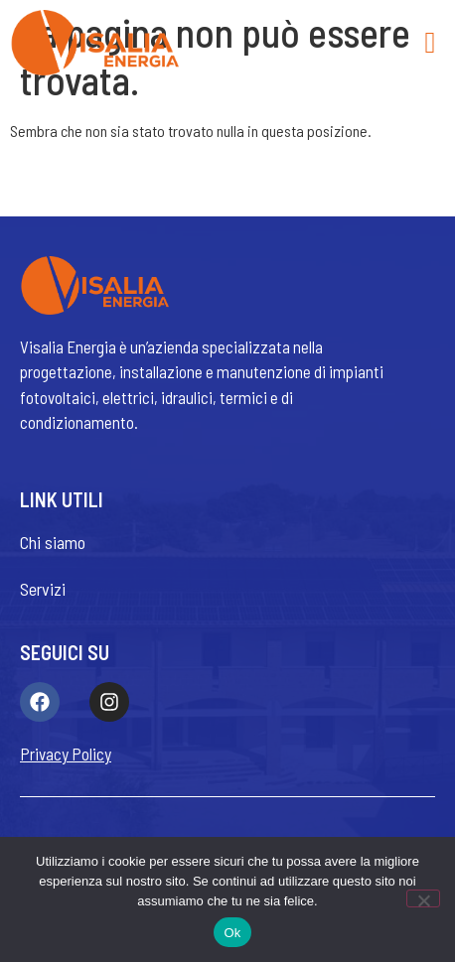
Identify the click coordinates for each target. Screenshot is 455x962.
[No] (423, 898)
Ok (232, 932)
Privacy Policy (65, 753)
